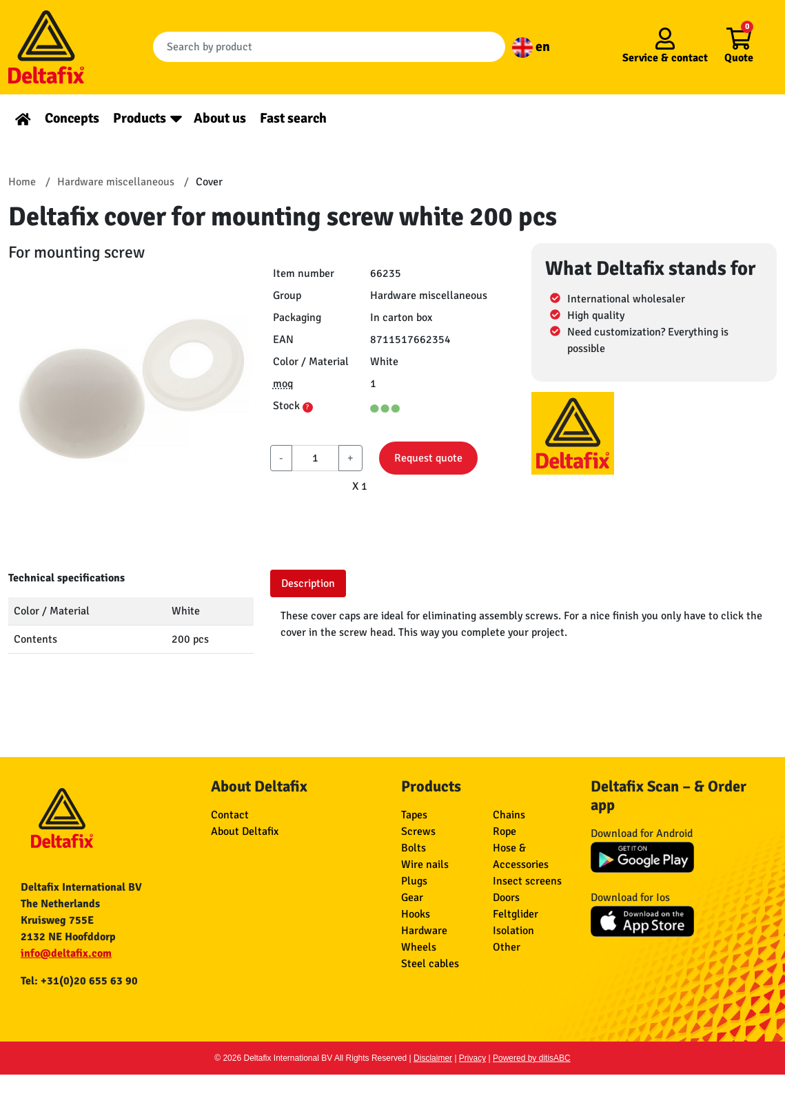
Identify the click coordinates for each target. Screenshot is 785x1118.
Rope (504, 831)
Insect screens (527, 881)
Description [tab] (308, 583)
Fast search (293, 118)
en (531, 46)
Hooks (415, 914)
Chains (509, 815)
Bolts (413, 848)
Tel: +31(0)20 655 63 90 (79, 981)
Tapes (414, 815)
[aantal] (315, 458)
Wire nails (425, 864)
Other (506, 947)
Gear (412, 897)
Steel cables (430, 964)
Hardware (424, 931)
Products (139, 118)
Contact (230, 815)
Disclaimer (433, 1058)
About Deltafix (244, 831)
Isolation (513, 931)
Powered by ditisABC (532, 1058)
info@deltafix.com (66, 953)
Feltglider (515, 914)
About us (220, 118)
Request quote (428, 458)
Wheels (418, 947)
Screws (418, 831)
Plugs (414, 881)
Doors (506, 897)
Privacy (472, 1058)
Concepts (72, 118)
